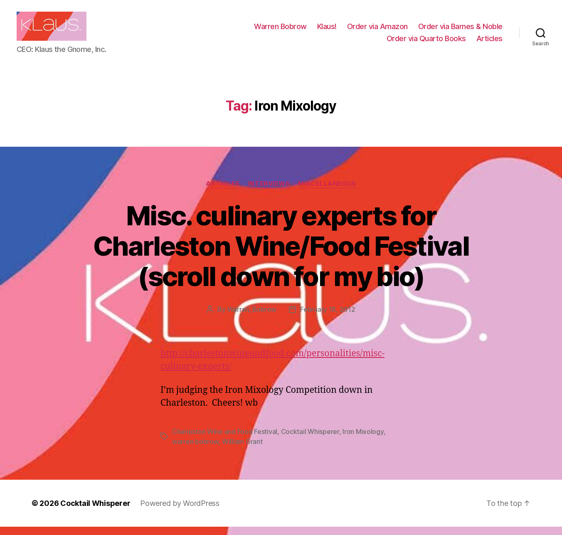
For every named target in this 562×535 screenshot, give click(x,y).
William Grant (242, 450)
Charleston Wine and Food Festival (224, 440)
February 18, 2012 (327, 317)
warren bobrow (195, 450)
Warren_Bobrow (252, 317)
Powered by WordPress (179, 511)
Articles (489, 42)
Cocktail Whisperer (310, 440)
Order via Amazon (377, 30)
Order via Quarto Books (426, 42)
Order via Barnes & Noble (460, 30)
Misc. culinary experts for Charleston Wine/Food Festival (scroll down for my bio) (281, 254)
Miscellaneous (327, 192)
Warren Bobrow (280, 30)
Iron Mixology (363, 440)
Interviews (269, 192)
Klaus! (327, 30)
